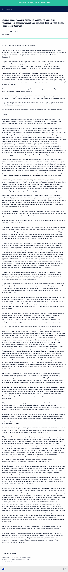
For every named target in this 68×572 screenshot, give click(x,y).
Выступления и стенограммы (24, 557)
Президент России (9, 3)
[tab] (3, 569)
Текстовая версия (7, 561)
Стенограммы (7, 9)
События (4, 14)
